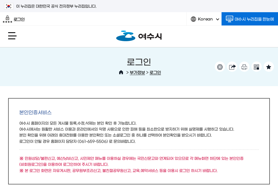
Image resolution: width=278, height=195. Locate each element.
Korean (205, 21)
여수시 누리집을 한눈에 (250, 19)
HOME (121, 72)
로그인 (14, 19)
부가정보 (137, 72)
